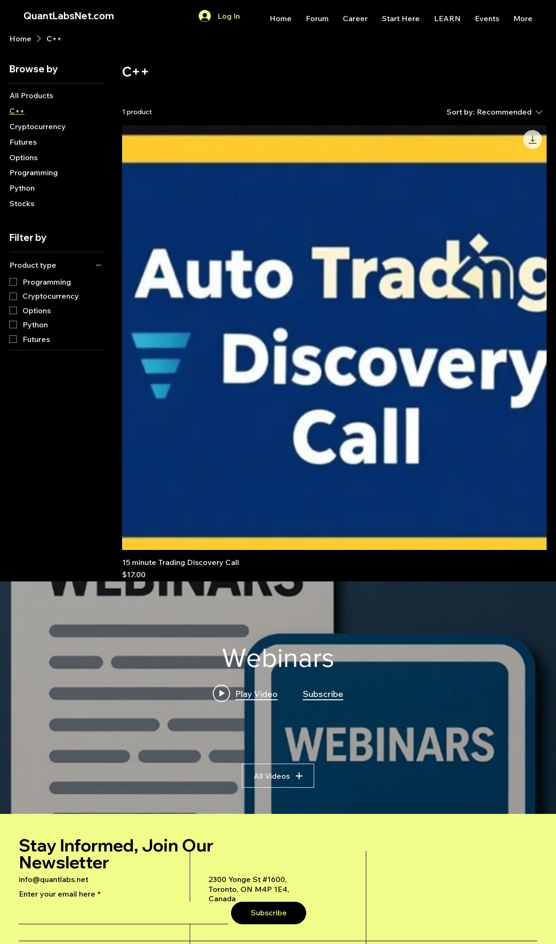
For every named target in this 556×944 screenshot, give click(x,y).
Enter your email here (57, 894)
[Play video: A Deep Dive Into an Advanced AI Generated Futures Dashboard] (245, 693)
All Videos (278, 776)
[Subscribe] (268, 913)
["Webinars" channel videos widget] (278, 697)
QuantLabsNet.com (68, 16)
